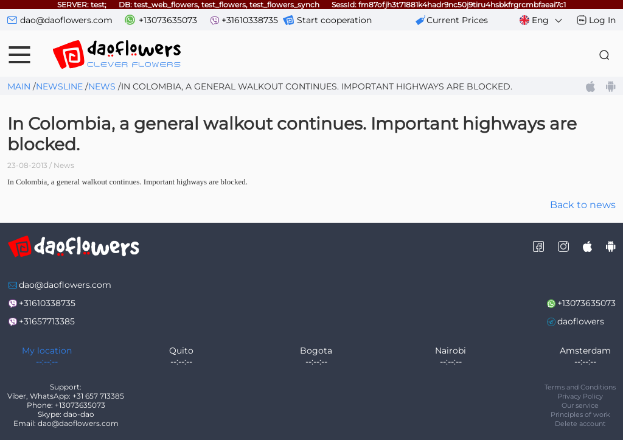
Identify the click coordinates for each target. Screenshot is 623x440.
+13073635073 (168, 20)
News (102, 86)
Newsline (59, 86)
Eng (542, 20)
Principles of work (580, 414)
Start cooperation (334, 20)
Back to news (583, 205)
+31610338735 (249, 20)
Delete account (580, 423)
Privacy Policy (580, 396)
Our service (580, 405)
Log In (602, 20)
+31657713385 (47, 321)
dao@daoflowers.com (66, 20)
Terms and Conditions (580, 387)
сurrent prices (457, 20)
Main (18, 86)
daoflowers (580, 321)
